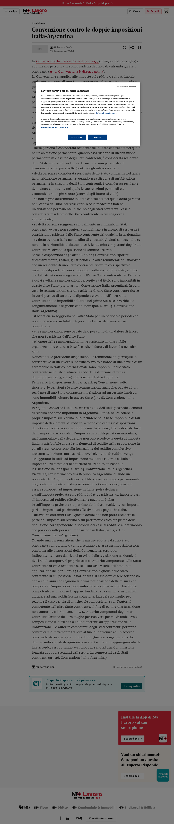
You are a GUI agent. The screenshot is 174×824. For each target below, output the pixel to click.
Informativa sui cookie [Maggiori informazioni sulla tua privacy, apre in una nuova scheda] (106, 113)
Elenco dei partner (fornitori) (54, 127)
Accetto (97, 137)
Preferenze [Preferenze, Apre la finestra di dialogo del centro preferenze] (77, 137)
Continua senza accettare (126, 87)
